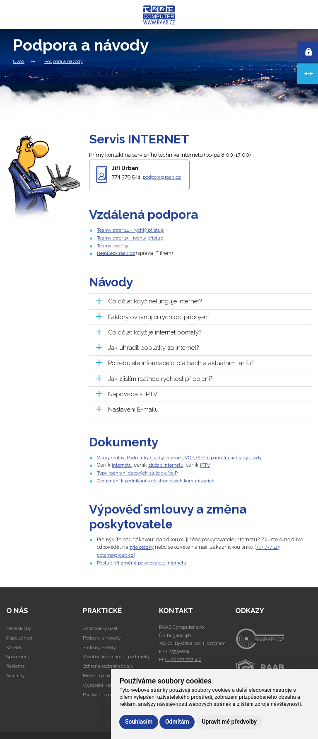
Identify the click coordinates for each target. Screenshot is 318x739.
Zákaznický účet (101, 627)
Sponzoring (18, 655)
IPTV (210, 464)
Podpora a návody (63, 61)
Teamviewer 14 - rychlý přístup (132, 230)
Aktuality (16, 674)
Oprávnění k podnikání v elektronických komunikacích (160, 479)
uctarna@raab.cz (116, 553)
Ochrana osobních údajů (109, 664)
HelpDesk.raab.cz (117, 253)
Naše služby (19, 627)
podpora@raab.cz (165, 177)
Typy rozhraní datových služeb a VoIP (140, 472)
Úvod (18, 61)
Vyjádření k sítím (101, 683)
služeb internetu (169, 464)
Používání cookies (102, 692)
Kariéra (13, 645)
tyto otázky (142, 546)
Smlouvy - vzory (100, 645)
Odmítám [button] (177, 721)
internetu (123, 464)
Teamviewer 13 (114, 245)
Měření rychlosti (100, 674)
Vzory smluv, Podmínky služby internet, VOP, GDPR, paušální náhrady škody (185, 456)
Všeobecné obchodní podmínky (117, 655)
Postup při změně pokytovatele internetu (144, 561)
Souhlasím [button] (138, 721)
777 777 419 (271, 546)
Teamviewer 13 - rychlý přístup (132, 238)
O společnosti (21, 636)
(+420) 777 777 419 (183, 658)
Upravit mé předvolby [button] (229, 721)
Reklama (15, 664)
